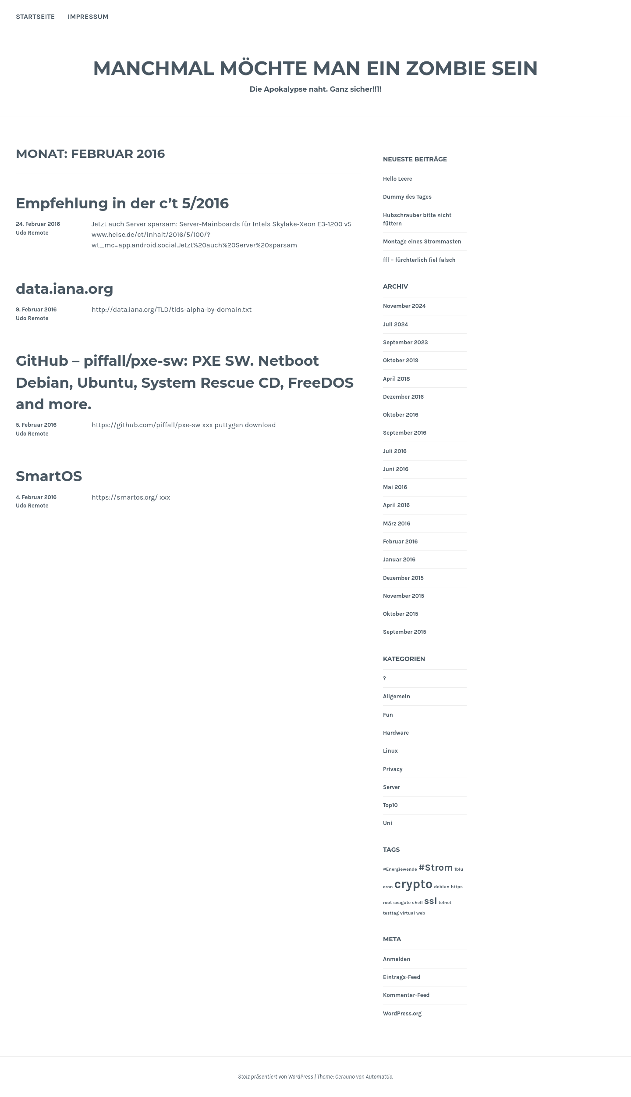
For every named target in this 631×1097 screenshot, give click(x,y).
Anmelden (396, 959)
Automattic (378, 1076)
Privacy (393, 769)
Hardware (396, 732)
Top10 (390, 805)
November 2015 (403, 596)
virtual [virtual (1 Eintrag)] (407, 913)
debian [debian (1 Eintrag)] (441, 887)
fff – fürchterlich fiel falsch (419, 260)
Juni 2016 (395, 469)
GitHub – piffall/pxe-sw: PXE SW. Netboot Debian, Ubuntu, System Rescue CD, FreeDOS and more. (159, 382)
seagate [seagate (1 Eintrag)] (402, 902)
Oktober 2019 (400, 360)
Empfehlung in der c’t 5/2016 (140, 202)
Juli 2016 (395, 451)
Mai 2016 (395, 487)
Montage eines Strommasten (422, 241)
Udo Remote (32, 232)
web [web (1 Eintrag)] (420, 913)
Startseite (35, 16)
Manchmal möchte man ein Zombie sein (315, 67)
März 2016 (396, 523)
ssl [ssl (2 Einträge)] (430, 901)
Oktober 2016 (400, 414)
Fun (388, 714)
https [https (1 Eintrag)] (457, 887)
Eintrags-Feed (402, 977)
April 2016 (396, 505)
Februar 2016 (400, 541)
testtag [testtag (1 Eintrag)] (391, 913)
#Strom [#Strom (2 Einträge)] (435, 867)
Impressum (88, 16)
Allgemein (396, 696)
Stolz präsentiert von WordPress (275, 1076)
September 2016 (404, 432)
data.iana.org (73, 288)
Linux (390, 750)
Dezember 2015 (403, 578)
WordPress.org (402, 1013)
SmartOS (54, 475)
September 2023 (405, 342)
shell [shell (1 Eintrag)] (417, 902)
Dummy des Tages (407, 196)
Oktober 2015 (400, 614)
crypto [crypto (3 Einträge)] (413, 883)
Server (391, 787)
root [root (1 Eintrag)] (387, 902)
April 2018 (396, 378)
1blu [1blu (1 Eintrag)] (458, 869)
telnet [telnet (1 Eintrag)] (445, 902)
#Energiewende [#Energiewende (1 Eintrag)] (400, 869)
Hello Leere (397, 178)
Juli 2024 (395, 324)
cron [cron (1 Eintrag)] (388, 887)
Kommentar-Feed (406, 995)
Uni (387, 823)
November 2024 (404, 306)
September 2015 (404, 632)
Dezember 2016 (403, 396)
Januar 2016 (399, 559)
